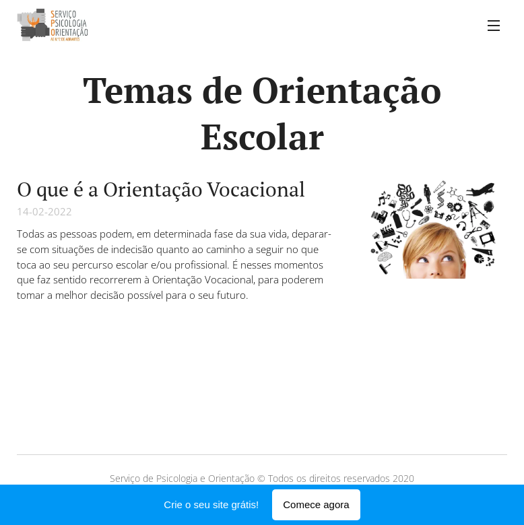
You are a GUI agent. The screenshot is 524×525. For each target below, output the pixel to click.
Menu (494, 25)
